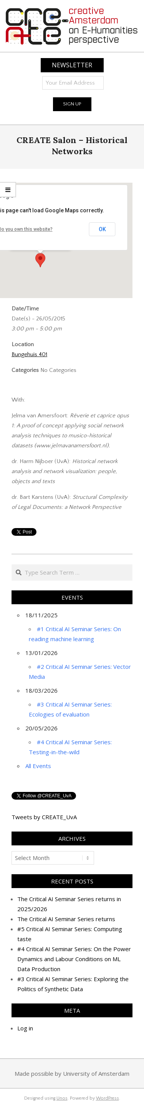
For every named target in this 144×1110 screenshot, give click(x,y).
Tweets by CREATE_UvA (44, 817)
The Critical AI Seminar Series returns (66, 919)
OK (102, 229)
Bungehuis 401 (29, 354)
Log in (25, 1028)
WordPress (107, 1098)
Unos (62, 1098)
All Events (38, 766)
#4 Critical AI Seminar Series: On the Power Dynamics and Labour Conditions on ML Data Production (74, 959)
